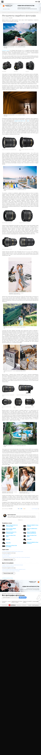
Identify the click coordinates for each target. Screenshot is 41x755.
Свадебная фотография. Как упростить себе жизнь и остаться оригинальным (16, 557)
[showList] (8, 560)
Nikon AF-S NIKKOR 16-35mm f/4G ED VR (32, 543)
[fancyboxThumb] (20, 34)
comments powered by (7, 578)
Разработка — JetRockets (21, 605)
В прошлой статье (5, 50)
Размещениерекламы (4, 602)
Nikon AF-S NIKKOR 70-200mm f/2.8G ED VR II (31, 533)
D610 (22, 120)
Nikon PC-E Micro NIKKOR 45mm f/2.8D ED (11, 529)
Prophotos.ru (36, 605)
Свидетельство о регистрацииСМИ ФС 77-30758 (16, 602)
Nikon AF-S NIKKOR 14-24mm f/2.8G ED (32, 526)
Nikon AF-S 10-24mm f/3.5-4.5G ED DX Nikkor (11, 533)
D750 (24, 120)
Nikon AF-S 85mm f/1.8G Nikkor (31, 536)
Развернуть (20, 519)
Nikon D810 (29, 539)
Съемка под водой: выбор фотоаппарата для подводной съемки (13, 569)
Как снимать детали (5, 555)
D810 (28, 120)
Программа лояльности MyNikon (8, 566)
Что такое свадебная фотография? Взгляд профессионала (12, 551)
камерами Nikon (17, 120)
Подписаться (23, 597)
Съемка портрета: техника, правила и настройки (11, 570)
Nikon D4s (8, 539)
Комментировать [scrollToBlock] (35, 508)
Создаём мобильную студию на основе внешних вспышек (12, 564)
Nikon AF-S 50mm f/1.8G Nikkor (11, 536)
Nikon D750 (8, 542)
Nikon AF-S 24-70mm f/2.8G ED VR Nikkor (11, 546)
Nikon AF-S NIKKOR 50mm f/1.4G (32, 529)
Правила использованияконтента (27, 602)
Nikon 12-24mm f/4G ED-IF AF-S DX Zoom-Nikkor (12, 526)
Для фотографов (36, 601)
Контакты (9, 601)
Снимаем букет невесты (6, 554)
